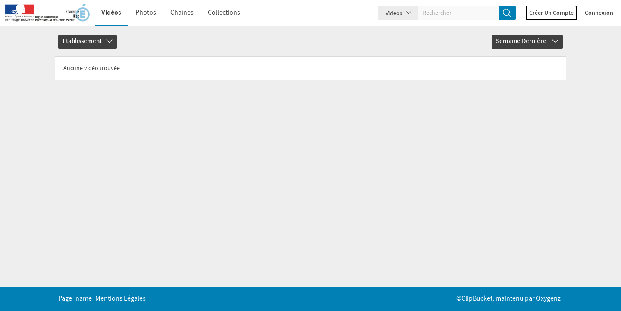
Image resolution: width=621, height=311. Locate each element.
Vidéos (111, 12)
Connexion (599, 13)
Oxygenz (548, 298)
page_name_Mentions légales (102, 298)
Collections (224, 12)
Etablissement (88, 41)
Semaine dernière (527, 41)
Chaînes (182, 12)
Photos (145, 12)
